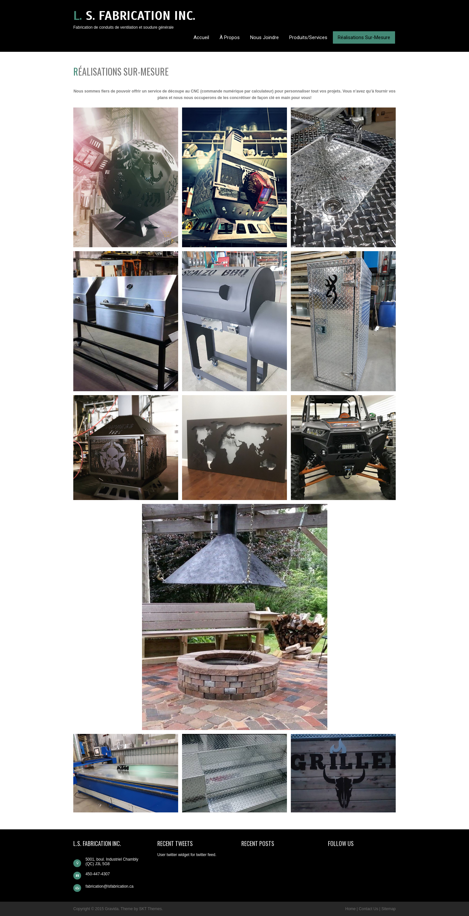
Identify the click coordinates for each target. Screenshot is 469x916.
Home (350, 909)
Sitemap (388, 909)
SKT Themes (150, 909)
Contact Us (368, 909)
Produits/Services (308, 37)
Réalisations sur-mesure (364, 37)
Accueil (201, 37)
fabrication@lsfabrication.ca (109, 886)
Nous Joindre (264, 37)
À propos (230, 37)
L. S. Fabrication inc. (134, 15)
